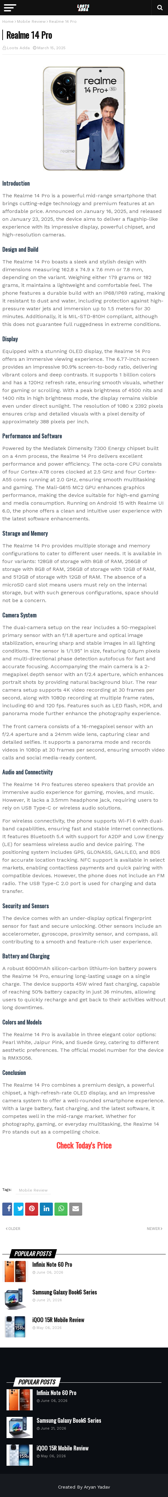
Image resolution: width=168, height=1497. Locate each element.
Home (8, 21)
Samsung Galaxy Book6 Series (64, 1292)
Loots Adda (18, 48)
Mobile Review (31, 21)
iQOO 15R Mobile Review (58, 1319)
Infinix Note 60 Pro (52, 1264)
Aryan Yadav (97, 1487)
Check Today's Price (84, 1145)
